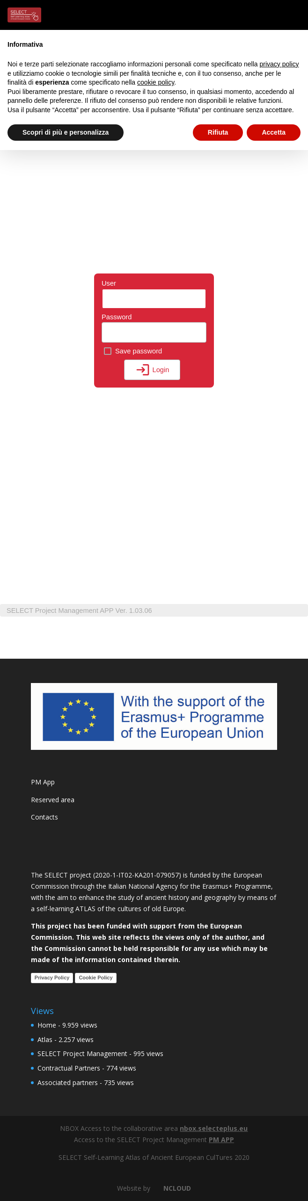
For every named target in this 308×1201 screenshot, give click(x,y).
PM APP (221, 1139)
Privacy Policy (52, 977)
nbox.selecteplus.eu (214, 1128)
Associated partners (67, 1082)
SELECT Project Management (82, 1053)
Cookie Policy (95, 977)
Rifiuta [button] (218, 132)
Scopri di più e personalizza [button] (65, 132)
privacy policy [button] (279, 64)
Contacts (44, 817)
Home (46, 1025)
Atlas (44, 1039)
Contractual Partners (68, 1068)
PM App (43, 781)
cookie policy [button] (155, 82)
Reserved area (52, 799)
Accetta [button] (274, 132)
